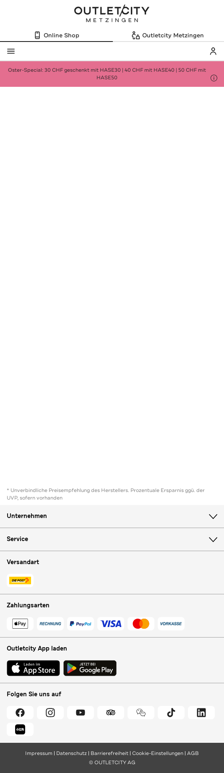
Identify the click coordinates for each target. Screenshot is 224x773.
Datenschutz (71, 753)
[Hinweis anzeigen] (214, 78)
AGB (193, 753)
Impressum (38, 753)
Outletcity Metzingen (112, 14)
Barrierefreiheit (109, 753)
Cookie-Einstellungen (157, 753)
